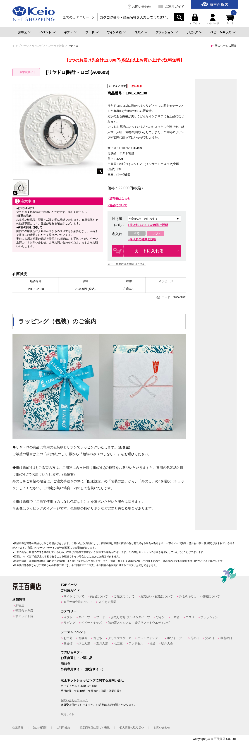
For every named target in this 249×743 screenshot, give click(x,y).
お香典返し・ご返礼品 (76, 658)
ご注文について (124, 596)
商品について (99, 596)
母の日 (195, 638)
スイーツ (84, 617)
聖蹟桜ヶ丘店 (24, 610)
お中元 (22, 32)
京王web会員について (78, 602)
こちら (83, 212)
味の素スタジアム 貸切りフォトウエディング (139, 622)
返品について (118, 205)
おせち (97, 638)
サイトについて (74, 596)
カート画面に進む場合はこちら (127, 264)
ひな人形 (84, 643)
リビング (192, 32)
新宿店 (19, 605)
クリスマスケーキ (120, 638)
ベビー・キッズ (91, 622)
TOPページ (69, 585)
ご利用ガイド (174, 6)
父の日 (209, 638)
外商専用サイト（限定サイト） (83, 669)
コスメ (138, 32)
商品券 (65, 663)
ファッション (164, 32)
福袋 (152, 643)
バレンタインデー (149, 638)
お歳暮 (82, 638)
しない (155, 233)
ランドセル (136, 643)
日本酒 (175, 617)
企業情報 (17, 727)
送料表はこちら (119, 198)
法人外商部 (40, 727)
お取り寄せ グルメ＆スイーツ (130, 617)
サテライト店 (24, 616)
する (137, 233)
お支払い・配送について (156, 596)
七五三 (118, 643)
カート (230, 19)
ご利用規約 (63, 727)
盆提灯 (68, 643)
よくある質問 (107, 602)
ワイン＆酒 (114, 32)
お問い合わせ (141, 6)
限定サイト (67, 714)
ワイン (160, 617)
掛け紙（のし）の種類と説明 (149, 225)
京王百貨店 (218, 739)
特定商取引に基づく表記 (95, 727)
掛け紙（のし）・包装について (199, 596)
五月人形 (102, 643)
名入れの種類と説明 (143, 239)
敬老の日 (226, 638)
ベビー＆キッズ (221, 32)
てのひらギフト (72, 652)
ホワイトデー (176, 638)
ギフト (68, 32)
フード (89, 32)
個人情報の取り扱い (132, 727)
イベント (45, 32)
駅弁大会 (167, 643)
